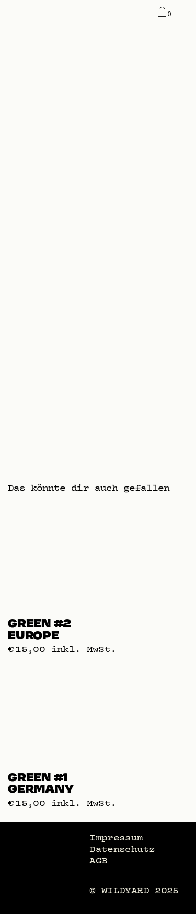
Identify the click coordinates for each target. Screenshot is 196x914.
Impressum (116, 837)
